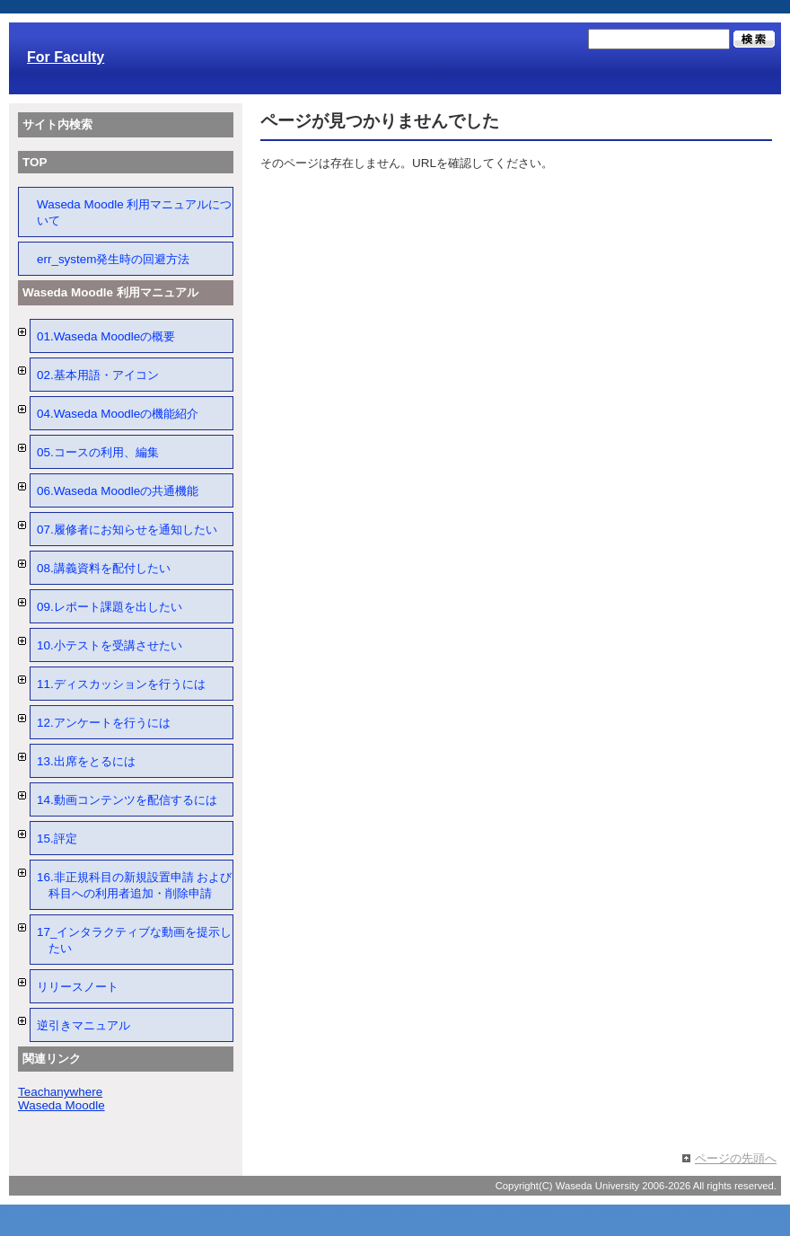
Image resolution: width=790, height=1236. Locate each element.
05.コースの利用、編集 (98, 452)
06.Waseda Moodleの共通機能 (117, 491)
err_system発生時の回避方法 (113, 259)
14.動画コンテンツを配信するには (127, 800)
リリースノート (77, 986)
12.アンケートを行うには (104, 722)
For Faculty (65, 57)
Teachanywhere (60, 1092)
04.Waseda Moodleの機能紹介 (117, 413)
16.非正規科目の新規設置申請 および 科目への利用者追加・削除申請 (134, 885)
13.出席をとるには (86, 761)
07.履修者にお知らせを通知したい (127, 529)
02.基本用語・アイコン (98, 375)
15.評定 (57, 838)
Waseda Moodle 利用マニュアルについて (134, 212)
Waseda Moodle (61, 1105)
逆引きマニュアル (83, 1025)
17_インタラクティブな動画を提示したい (134, 940)
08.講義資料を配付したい (104, 568)
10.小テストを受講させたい (109, 645)
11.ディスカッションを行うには (121, 684)
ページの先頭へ (736, 1158)
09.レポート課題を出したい (109, 607)
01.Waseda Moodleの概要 (106, 336)
